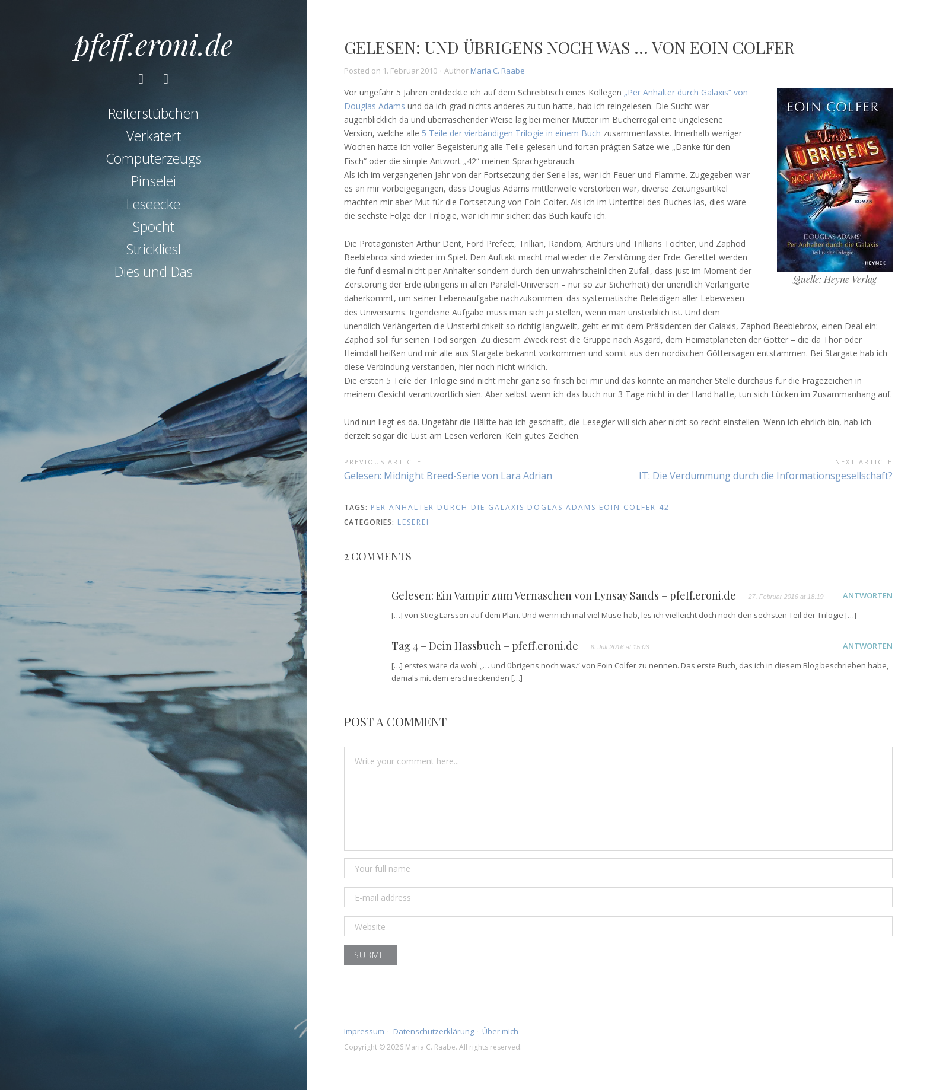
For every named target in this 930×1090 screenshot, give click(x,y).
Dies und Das (153, 275)
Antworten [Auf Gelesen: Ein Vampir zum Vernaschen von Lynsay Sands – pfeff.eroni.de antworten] (868, 595)
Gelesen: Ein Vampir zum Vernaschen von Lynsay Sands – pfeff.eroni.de (563, 596)
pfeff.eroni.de (153, 44)
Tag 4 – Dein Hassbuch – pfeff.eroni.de (484, 646)
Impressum (364, 1031)
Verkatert (153, 138)
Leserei (413, 522)
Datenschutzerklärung (433, 1031)
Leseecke (153, 206)
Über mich (500, 1031)
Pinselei (153, 184)
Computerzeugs (154, 161)
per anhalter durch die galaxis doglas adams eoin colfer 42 (520, 507)
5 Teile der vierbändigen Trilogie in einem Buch (511, 133)
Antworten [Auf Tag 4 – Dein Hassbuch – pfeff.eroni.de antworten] (868, 645)
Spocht (153, 229)
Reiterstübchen (153, 116)
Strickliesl (153, 252)
